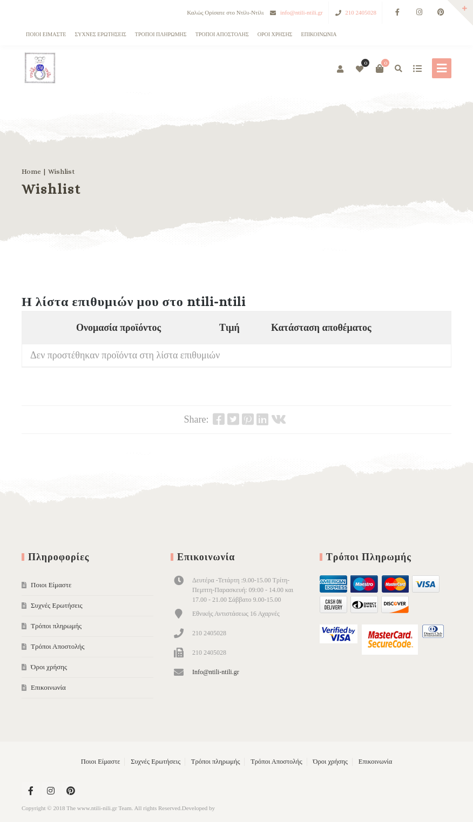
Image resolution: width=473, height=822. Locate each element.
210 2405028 (360, 12)
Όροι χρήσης (275, 34)
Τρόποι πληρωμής (161, 34)
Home (31, 171)
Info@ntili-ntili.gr (215, 672)
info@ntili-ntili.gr (301, 12)
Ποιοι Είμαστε (46, 34)
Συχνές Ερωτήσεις (100, 34)
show (417, 68)
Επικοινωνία (318, 34)
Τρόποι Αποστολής (222, 34)
